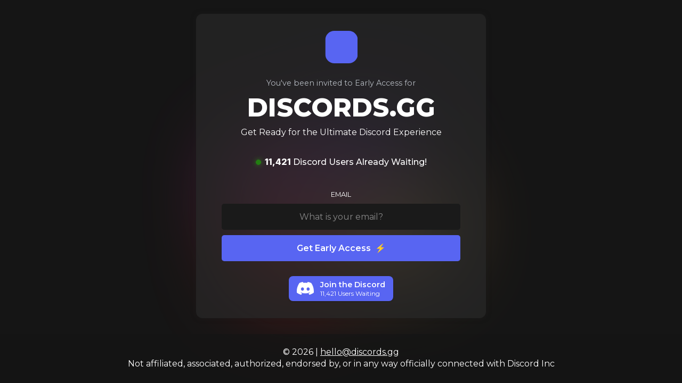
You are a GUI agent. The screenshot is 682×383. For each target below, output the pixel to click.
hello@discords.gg (359, 352)
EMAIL (341, 194)
